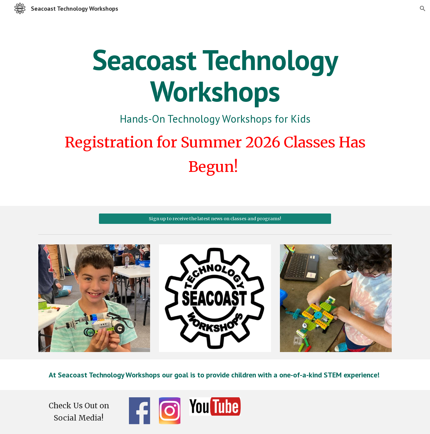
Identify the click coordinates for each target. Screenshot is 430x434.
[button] (422, 8)
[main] (215, 111)
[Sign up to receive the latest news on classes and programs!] (215, 218)
